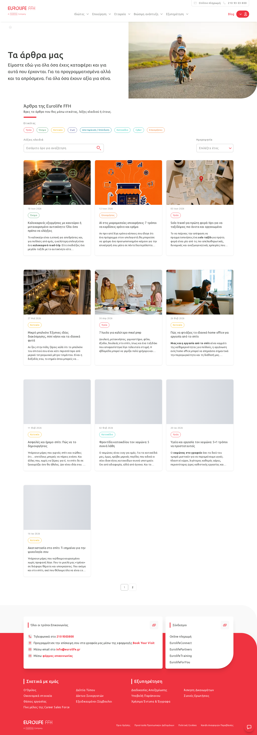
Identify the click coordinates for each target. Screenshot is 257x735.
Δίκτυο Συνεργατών (90, 695)
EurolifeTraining (181, 655)
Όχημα (42, 130)
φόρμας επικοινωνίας (57, 655)
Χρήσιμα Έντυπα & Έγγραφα (150, 701)
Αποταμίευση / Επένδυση (95, 130)
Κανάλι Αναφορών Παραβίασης (217, 725)
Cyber (139, 130)
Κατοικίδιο (122, 130)
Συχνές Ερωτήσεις (196, 695)
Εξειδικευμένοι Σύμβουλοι (94, 701)
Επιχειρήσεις (155, 130)
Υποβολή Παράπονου (145, 695)
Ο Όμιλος (30, 690)
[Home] (10, 27)
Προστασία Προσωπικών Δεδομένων (154, 725)
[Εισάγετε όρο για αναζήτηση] (64, 148)
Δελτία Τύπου (85, 690)
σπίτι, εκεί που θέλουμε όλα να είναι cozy (61, 570)
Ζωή (72, 130)
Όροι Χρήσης (123, 725)
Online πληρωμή (181, 636)
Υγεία (28, 130)
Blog (231, 14)
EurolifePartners (181, 649)
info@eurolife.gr (68, 649)
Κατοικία (57, 130)
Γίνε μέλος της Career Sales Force (47, 707)
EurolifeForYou (180, 662)
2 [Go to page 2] (132, 587)
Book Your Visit (144, 643)
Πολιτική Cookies (187, 725)
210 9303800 (65, 636)
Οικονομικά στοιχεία (38, 695)
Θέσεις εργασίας (35, 701)
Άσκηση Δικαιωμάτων (199, 690)
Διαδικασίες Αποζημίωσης (149, 690)
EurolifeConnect (181, 643)
